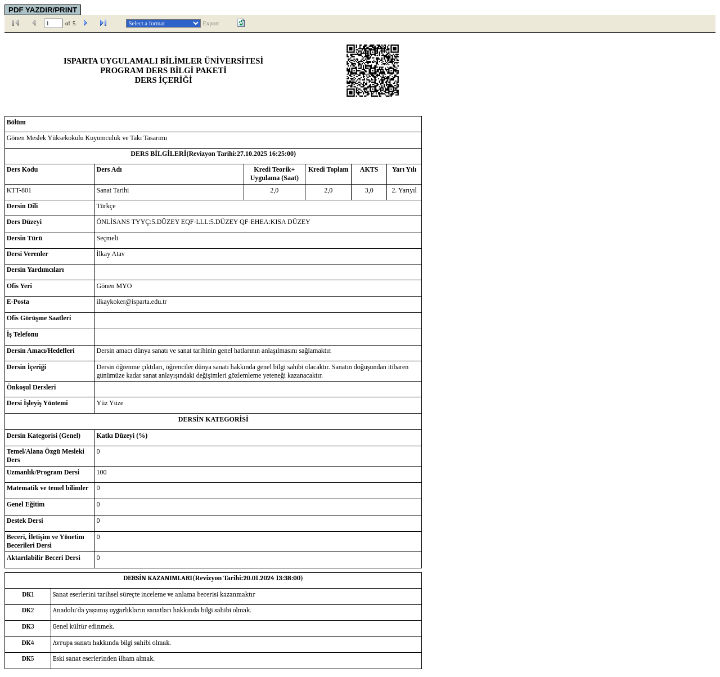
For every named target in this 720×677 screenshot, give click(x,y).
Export (211, 23)
